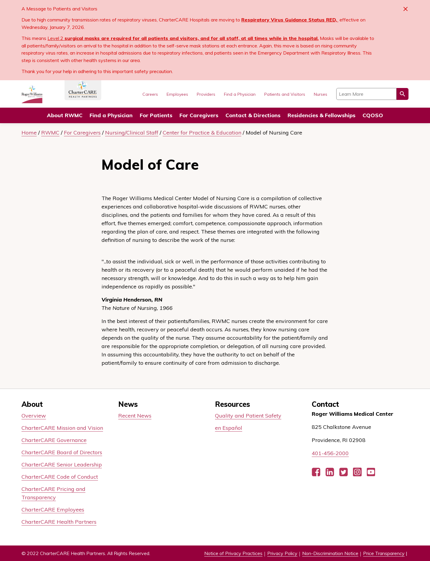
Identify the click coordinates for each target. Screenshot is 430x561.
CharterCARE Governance (54, 440)
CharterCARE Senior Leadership (62, 464)
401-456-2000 (330, 453)
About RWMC (64, 115)
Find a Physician (111, 115)
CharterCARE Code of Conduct (60, 476)
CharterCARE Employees (53, 509)
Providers (206, 94)
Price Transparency (384, 553)
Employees (177, 94)
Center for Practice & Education (202, 132)
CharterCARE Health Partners (59, 521)
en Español (228, 427)
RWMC (50, 132)
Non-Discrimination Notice (330, 553)
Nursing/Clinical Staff (131, 132)
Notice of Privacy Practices (233, 553)
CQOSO (373, 115)
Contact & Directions (252, 115)
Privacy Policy (282, 553)
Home (29, 132)
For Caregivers (198, 115)
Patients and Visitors (284, 94)
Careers (150, 94)
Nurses (320, 94)
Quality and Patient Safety (248, 415)
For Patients (156, 115)
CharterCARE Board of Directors (62, 452)
